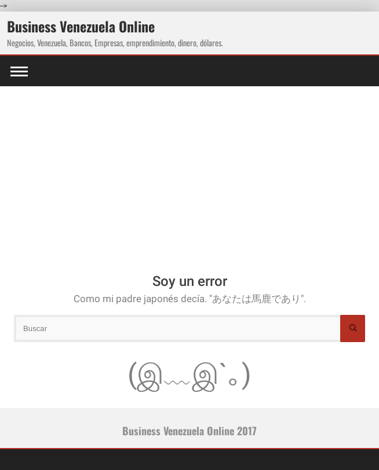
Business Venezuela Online (81, 26)
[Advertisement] (189, 173)
